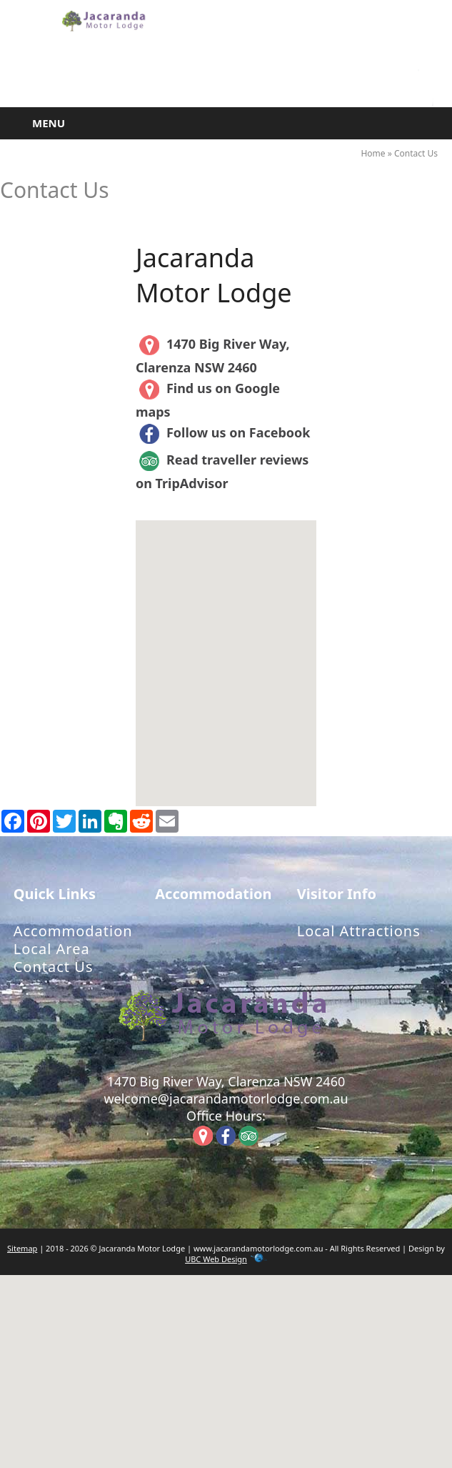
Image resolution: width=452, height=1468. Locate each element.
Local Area (52, 948)
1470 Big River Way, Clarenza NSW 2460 (226, 1081)
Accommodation (73, 931)
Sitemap (22, 1248)
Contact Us (416, 153)
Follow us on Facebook (223, 432)
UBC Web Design (216, 1259)
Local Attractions (359, 931)
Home (373, 153)
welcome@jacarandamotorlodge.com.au (226, 1098)
